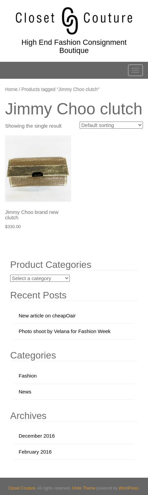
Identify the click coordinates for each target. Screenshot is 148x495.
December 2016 (37, 436)
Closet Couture (21, 488)
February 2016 (35, 452)
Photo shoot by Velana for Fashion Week (65, 331)
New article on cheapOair (47, 315)
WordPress (129, 488)
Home (11, 89)
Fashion (28, 376)
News (25, 392)
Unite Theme (83, 488)
